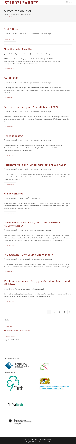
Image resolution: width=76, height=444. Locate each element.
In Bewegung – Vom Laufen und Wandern (28, 254)
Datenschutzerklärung (45, 439)
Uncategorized (35, 198)
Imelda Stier (10, 17)
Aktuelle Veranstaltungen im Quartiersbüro (16, 330)
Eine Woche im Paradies (18, 49)
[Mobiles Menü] (69, 2)
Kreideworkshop (13, 193)
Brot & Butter (12, 29)
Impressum (34, 439)
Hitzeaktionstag (13, 135)
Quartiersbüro (34, 34)
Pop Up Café (11, 78)
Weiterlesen (10, 40)
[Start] (4, 17)
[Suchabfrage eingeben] (38, 320)
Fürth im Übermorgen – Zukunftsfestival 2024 (31, 107)
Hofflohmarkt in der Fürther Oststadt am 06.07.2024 (35, 164)
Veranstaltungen (46, 34)
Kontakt (27, 439)
